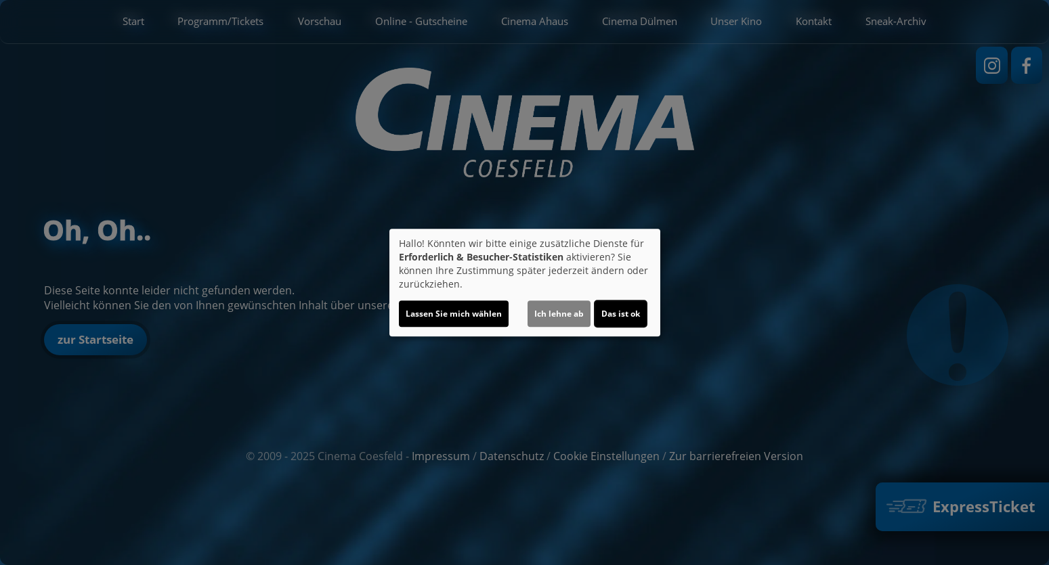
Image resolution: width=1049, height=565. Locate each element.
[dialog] (524, 283)
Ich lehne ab (559, 313)
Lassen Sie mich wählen (454, 313)
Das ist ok (620, 313)
